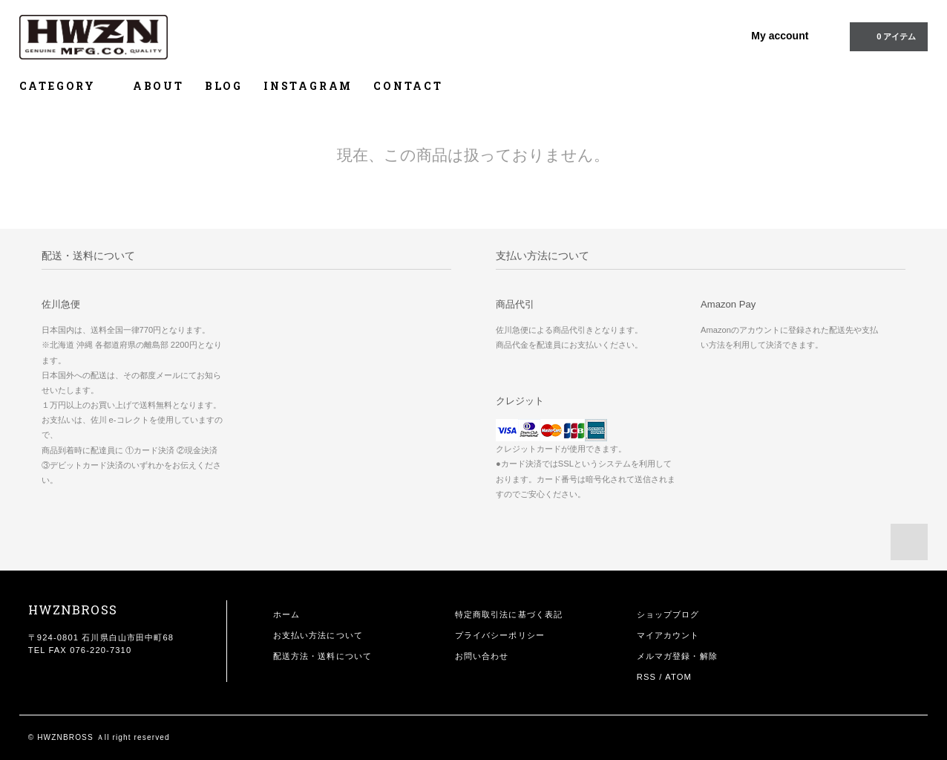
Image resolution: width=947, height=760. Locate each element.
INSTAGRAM (308, 86)
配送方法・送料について (322, 656)
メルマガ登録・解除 (677, 656)
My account (779, 36)
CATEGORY (65, 86)
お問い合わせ (482, 656)
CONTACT (408, 86)
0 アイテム (887, 36)
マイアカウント (668, 635)
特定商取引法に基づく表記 (509, 614)
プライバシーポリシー (500, 635)
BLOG (224, 86)
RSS (646, 676)
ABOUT (158, 86)
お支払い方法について (318, 635)
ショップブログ (668, 614)
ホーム (286, 614)
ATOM (678, 676)
